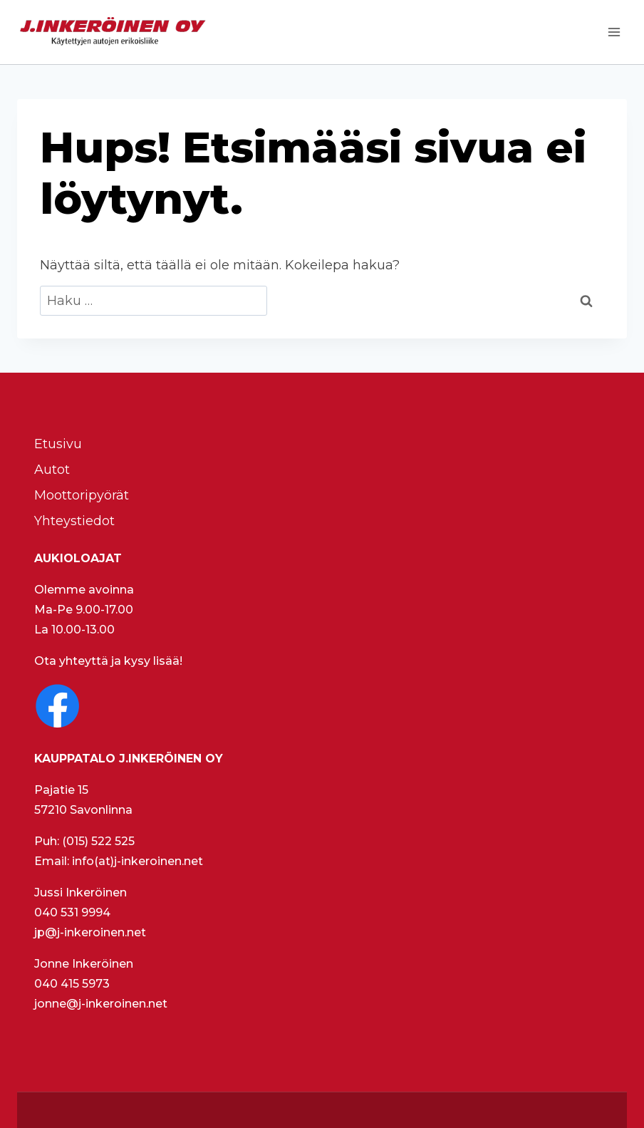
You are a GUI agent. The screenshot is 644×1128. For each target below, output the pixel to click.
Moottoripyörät (81, 495)
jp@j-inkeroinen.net (90, 932)
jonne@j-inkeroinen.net (100, 1003)
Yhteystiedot (74, 521)
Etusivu (58, 444)
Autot (52, 469)
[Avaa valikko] (614, 32)
